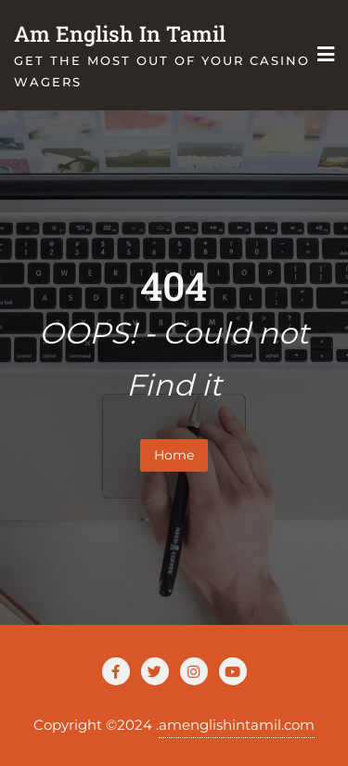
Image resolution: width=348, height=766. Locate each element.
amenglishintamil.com (237, 725)
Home (174, 455)
